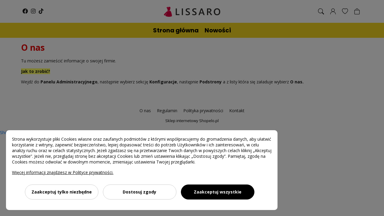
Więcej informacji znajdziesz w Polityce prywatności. (62, 172)
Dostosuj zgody (139, 192)
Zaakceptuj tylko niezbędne (62, 192)
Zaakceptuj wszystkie (218, 192)
